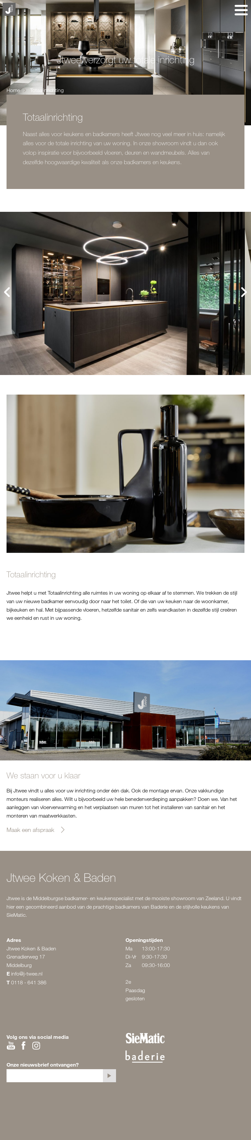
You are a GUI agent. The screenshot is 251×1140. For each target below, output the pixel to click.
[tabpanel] (122, 293)
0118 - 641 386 (28, 982)
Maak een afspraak (30, 829)
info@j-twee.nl (26, 973)
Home (13, 90)
